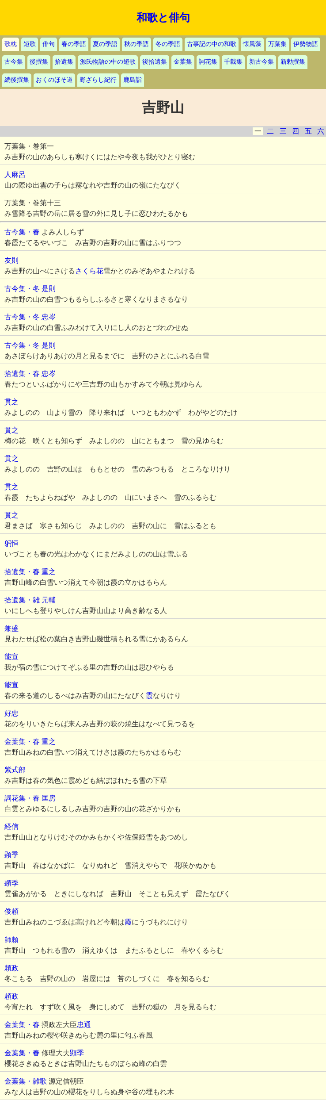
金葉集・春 (22, 741)
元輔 (49, 600)
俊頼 (11, 911)
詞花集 (208, 61)
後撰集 (39, 61)
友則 (11, 260)
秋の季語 (136, 44)
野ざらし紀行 (98, 80)
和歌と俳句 (163, 17)
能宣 (11, 656)
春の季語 (73, 44)
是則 (49, 288)
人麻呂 (15, 174)
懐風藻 (252, 44)
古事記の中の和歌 (211, 44)
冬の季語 (167, 44)
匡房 (49, 798)
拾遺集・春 (22, 373)
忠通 (84, 1024)
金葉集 (183, 61)
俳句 (48, 44)
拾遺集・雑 (22, 600)
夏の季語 (105, 44)
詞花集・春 (22, 798)
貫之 (11, 402)
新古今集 (261, 61)
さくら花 (89, 271)
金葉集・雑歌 (25, 1081)
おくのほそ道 (54, 80)
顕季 (11, 855)
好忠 (11, 713)
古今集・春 (22, 232)
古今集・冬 (22, 288)
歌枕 (10, 44)
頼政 (11, 968)
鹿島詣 (132, 80)
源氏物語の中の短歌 (108, 61)
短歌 (29, 44)
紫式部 (15, 770)
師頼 (11, 939)
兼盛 (11, 628)
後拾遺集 (154, 61)
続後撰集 (16, 80)
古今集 (13, 61)
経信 (11, 826)
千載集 (233, 61)
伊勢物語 (305, 44)
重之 (49, 571)
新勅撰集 (293, 61)
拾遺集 (64, 61)
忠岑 (49, 317)
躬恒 (11, 543)
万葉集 (277, 44)
